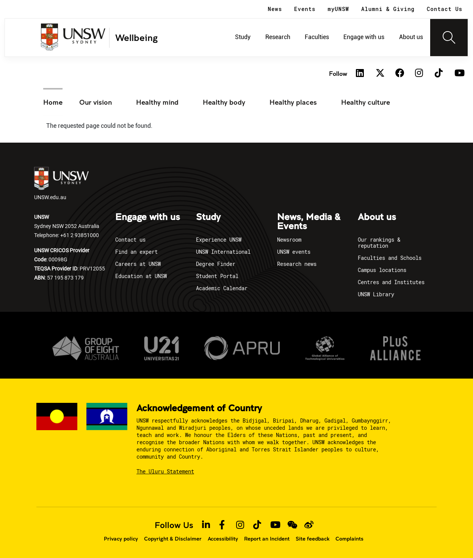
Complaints (349, 539)
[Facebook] (399, 73)
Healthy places (293, 102)
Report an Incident (267, 539)
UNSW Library (376, 294)
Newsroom (289, 239)
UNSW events (293, 251)
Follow (338, 73)
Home (53, 102)
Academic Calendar (221, 288)
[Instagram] (419, 73)
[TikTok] (439, 73)
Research (277, 37)
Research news (296, 263)
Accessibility (223, 539)
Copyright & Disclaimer (173, 539)
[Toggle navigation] (449, 38)
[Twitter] (380, 73)
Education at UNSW (141, 276)
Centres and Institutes (391, 282)
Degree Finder (215, 263)
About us (411, 37)
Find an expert (136, 251)
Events (304, 9)
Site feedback (312, 539)
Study (243, 37)
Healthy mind (157, 102)
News (275, 9)
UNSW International (223, 251)
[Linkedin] (360, 73)
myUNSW (338, 9)
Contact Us (444, 9)
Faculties (317, 37)
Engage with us (363, 37)
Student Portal (217, 276)
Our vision (95, 102)
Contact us (130, 239)
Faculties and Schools (389, 257)
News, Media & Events (308, 221)
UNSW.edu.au (61, 184)
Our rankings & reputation (379, 242)
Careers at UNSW (138, 263)
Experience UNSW (218, 239)
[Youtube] (458, 73)
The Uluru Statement (165, 471)
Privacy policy (121, 539)
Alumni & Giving (388, 9)
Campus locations (382, 269)
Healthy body (224, 102)
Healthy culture (365, 102)
